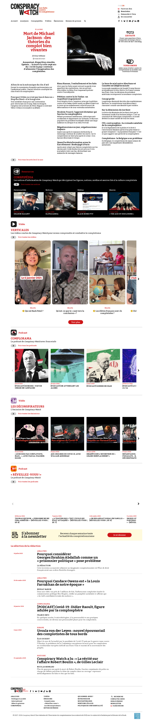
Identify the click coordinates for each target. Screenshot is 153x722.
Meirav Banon (44, 589)
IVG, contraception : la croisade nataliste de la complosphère (122, 124)
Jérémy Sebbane (38, 56)
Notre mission (84, 699)
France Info (43, 615)
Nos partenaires (85, 701)
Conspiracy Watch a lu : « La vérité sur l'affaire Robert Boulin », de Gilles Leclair (70, 660)
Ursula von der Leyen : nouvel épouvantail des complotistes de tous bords (71, 632)
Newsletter (116, 703)
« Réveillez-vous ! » (51, 703)
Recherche (118, 696)
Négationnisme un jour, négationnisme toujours (77, 128)
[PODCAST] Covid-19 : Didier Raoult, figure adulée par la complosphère (71, 608)
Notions (49, 190)
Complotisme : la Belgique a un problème (122, 138)
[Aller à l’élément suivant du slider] (138, 279)
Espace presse (117, 701)
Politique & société (18, 699)
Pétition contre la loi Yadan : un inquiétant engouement (72, 98)
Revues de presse (73, 21)
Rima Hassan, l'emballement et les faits (77, 83)
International (16, 701)
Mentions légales (85, 703)
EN (123, 6)
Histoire (41, 656)
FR (119, 6)
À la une (39, 29)
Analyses (24, 21)
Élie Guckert (43, 639)
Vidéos (48, 21)
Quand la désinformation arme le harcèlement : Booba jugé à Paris (74, 143)
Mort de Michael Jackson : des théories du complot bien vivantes (39, 41)
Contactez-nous (118, 699)
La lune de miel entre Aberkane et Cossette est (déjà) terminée (119, 84)
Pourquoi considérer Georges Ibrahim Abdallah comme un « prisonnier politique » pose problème (69, 557)
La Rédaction (44, 566)
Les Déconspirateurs (52, 706)
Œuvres (112, 190)
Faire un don (118, 706)
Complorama (43, 604)
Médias (80, 190)
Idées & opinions (17, 703)
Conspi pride (108, 99)
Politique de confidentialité (90, 706)
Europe (40, 628)
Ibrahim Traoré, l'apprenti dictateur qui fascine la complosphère (77, 113)
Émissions (58, 21)
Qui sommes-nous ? (85, 696)
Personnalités (20, 190)
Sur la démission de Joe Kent (116, 110)
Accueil (14, 21)
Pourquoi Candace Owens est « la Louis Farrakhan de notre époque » (68, 582)
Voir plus (75, 322)
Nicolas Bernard (45, 667)
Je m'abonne (119, 535)
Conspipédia (37, 21)
